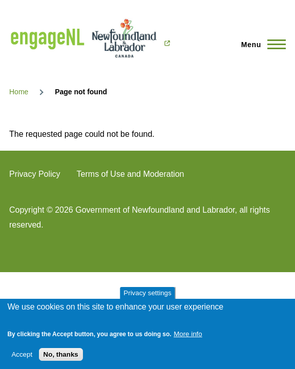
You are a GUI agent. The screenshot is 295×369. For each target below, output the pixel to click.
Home (18, 92)
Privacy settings (147, 293)
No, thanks (61, 354)
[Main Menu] (260, 44)
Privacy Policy (34, 174)
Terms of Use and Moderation (130, 174)
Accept (21, 354)
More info (188, 334)
